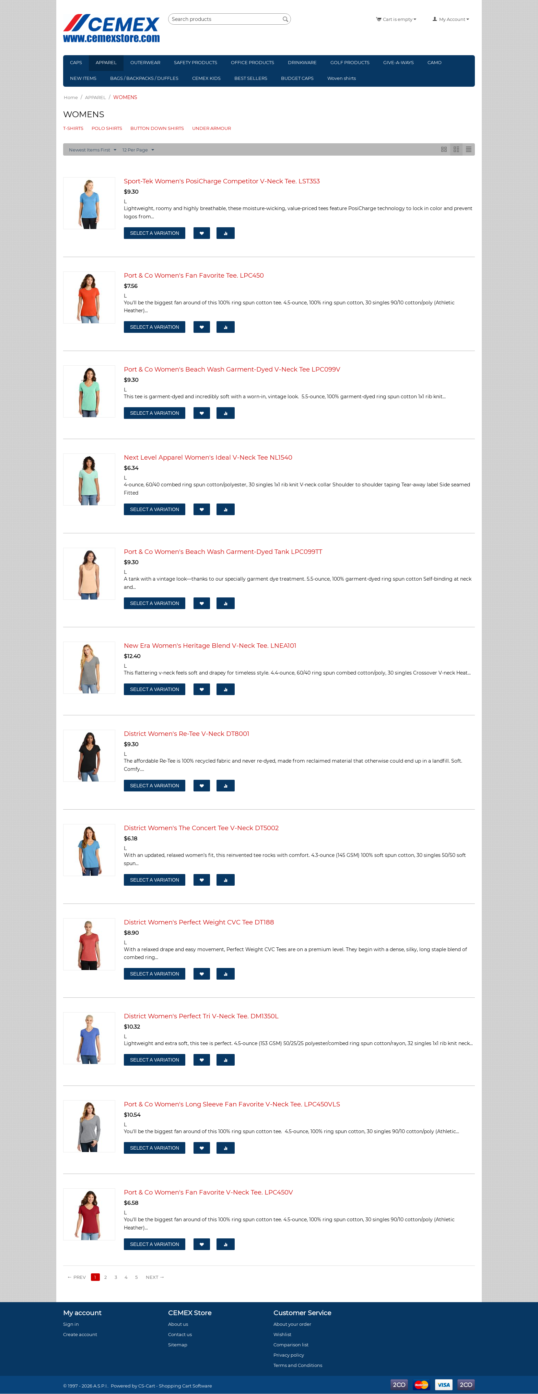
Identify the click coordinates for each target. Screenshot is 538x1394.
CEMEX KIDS (206, 78)
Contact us (180, 1334)
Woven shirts (341, 78)
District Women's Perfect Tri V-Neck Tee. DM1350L (201, 1016)
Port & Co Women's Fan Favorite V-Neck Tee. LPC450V (208, 1193)
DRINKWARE (302, 62)
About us (178, 1324)
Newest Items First (92, 150)
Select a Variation (154, 233)
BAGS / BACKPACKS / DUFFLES (144, 78)
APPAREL (106, 62)
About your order (292, 1324)
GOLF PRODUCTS (350, 62)
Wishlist (282, 1334)
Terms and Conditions (297, 1365)
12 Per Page (138, 150)
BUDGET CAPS (297, 78)
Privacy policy (288, 1355)
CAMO (435, 62)
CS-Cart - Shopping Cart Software (175, 1386)
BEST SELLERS (250, 78)
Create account (80, 1334)
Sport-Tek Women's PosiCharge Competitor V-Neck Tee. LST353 (222, 181)
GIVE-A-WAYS (398, 62)
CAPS (76, 62)
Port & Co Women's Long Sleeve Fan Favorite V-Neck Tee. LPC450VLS (232, 1104)
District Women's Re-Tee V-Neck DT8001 (186, 734)
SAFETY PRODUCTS (195, 62)
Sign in (71, 1324)
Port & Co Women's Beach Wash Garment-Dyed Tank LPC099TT (223, 552)
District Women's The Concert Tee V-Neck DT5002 (201, 828)
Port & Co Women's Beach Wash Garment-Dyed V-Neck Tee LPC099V (232, 370)
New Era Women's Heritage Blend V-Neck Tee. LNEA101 (210, 646)
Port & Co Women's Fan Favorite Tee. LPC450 (194, 275)
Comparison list (290, 1345)
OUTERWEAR (145, 62)
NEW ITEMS (83, 78)
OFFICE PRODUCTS (252, 62)
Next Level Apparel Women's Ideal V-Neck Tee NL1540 (208, 458)
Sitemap (177, 1345)
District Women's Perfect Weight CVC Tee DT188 (199, 922)
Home (71, 97)
